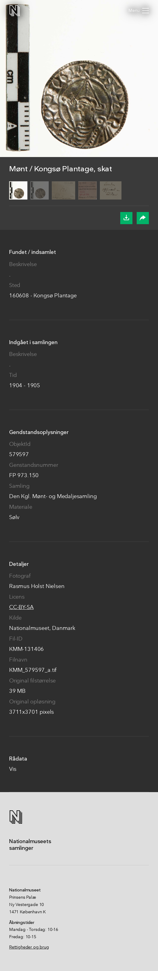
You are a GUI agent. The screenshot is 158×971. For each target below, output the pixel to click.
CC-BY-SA (21, 607)
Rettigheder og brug (29, 947)
